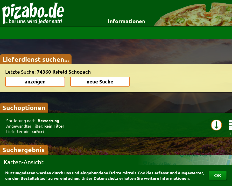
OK (217, 175)
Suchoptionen (23, 107)
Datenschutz (106, 178)
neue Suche (100, 81)
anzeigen (35, 81)
